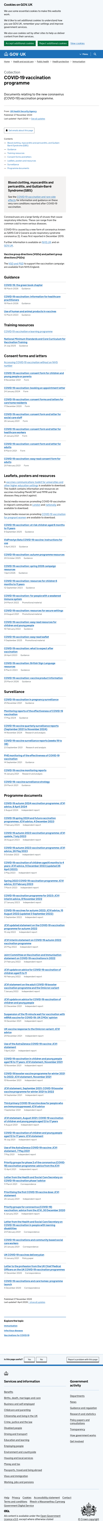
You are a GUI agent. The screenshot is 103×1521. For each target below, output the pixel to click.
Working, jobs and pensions (19, 1482)
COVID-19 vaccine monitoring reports (25, 770)
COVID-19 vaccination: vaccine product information (33, 678)
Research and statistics (83, 1413)
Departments (77, 1395)
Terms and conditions (15, 1501)
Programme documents (18, 168)
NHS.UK (46, 242)
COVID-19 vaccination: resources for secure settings (33, 610)
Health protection (60, 61)
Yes (31, 1359)
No (43, 1359)
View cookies (77, 43)
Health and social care (23, 61)
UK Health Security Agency (23, 111)
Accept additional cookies (20, 43)
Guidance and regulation (83, 1407)
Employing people (14, 1446)
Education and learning (16, 1440)
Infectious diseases (13, 1330)
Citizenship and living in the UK (21, 1415)
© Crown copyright (88, 1519)
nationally (51, 504)
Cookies (27, 1497)
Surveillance (13, 164)
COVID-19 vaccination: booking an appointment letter (34, 387)
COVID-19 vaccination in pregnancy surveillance (31, 699)
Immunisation (79, 61)
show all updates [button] (36, 1302)
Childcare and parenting (17, 1409)
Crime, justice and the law (18, 1422)
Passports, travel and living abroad (23, 1470)
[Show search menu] (95, 54)
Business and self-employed (19, 1403)
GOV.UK (8, 245)
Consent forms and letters (19, 157)
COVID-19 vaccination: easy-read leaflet (26, 636)
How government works (83, 1435)
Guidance (11, 149)
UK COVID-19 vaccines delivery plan (24, 1254)
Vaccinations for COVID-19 (16, 1335)
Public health (43, 61)
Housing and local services (18, 1458)
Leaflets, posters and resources (21, 160)
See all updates (38, 118)
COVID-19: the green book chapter (23, 285)
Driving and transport (15, 1434)
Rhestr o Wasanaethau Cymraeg (47, 1501)
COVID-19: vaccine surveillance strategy (27, 781)
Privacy (16, 1497)
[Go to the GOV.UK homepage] (15, 54)
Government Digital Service (19, 1505)
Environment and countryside (20, 1452)
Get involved (77, 1441)
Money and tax (12, 1464)
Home (7, 61)
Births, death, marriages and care (22, 1397)
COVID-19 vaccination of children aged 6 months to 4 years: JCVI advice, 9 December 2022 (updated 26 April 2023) (34, 866)
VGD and (16, 263)
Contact (66, 1497)
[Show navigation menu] (84, 54)
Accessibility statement (47, 1497)
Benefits (8, 1391)
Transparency (77, 1429)
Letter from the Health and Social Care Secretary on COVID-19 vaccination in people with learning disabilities (33, 1225)
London (36, 504)
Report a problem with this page (83, 1359)
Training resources (15, 153)
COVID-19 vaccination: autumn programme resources (34, 554)
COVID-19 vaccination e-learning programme (28, 331)
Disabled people (13, 1428)
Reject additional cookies (53, 43)
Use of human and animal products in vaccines (30, 311)
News (73, 1401)
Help (6, 1497)
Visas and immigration (16, 1476)
